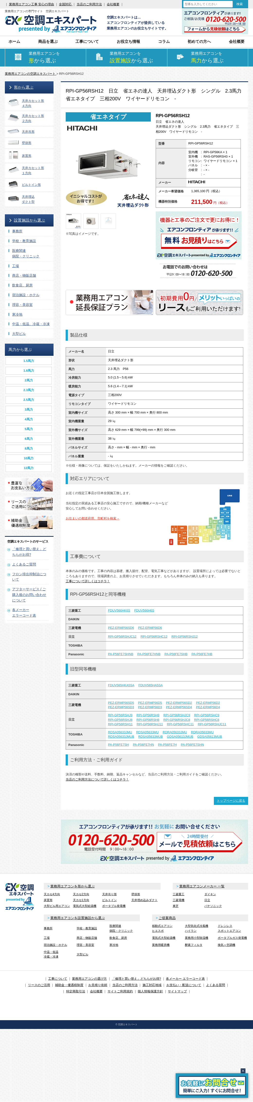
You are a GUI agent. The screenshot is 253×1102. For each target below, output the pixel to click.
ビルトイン (109, 900)
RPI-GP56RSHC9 (206, 715)
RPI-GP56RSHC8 (206, 720)
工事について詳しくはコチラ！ (88, 581)
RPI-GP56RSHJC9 (176, 715)
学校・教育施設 (24, 241)
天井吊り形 (109, 894)
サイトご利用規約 (120, 991)
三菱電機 (178, 900)
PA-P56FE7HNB (148, 654)
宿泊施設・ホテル (25, 295)
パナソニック (213, 906)
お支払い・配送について (183, 985)
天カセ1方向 (81, 900)
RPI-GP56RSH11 (120, 724)
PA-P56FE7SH (118, 744)
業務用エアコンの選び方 (89, 978)
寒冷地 (17, 314)
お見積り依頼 (97, 985)
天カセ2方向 (81, 894)
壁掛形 (135, 894)
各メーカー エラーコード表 (185, 978)
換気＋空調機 (226, 945)
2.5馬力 (28, 400)
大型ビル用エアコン (57, 906)
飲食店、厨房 (22, 285)
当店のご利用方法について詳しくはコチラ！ (97, 779)
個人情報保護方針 (150, 991)
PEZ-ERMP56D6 (150, 628)
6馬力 (29, 439)
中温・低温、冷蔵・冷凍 (31, 324)
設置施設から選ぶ (29, 220)
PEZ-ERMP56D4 (208, 707)
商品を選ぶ (48, 41)
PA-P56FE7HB (201, 654)
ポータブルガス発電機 (232, 938)
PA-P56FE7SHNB (120, 654)
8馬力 (29, 448)
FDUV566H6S (144, 610)
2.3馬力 (28, 390)
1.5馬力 (28, 361)
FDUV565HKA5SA (121, 685)
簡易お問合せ (212, 1085)
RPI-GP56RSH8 (147, 720)
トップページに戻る (231, 800)
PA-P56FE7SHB (175, 654)
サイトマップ (177, 991)
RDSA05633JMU (120, 732)
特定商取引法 (75, 991)
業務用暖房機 (161, 945)
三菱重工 (178, 894)
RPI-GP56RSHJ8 (120, 720)
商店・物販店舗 (24, 275)
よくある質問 (215, 985)
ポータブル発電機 (114, 906)
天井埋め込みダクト (144, 900)
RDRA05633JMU (175, 732)
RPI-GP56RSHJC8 (176, 720)
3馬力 (29, 409)
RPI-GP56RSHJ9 (120, 715)
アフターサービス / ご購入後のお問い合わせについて (29, 594)
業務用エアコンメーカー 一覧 (202, 886)
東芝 (176, 906)
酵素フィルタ (193, 945)
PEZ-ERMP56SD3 (121, 707)
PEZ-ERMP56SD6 (121, 628)
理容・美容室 (22, 305)
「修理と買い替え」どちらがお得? (136, 978)
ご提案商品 (167, 918)
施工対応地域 (152, 985)
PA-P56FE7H (167, 744)
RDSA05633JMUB (121, 736)
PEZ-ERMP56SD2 (179, 703)
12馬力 (29, 468)
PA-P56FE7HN (143, 744)
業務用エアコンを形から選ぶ (72, 886)
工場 (15, 266)
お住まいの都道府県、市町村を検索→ (92, 518)
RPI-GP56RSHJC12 (122, 636)
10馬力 (29, 458)
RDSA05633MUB (150, 736)
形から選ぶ (23, 87)
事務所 (17, 231)
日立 (207, 900)
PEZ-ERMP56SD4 (179, 707)
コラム (164, 41)
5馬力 (29, 429)
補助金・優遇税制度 (69, 985)
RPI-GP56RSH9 (147, 715)
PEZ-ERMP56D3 (150, 707)
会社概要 (113, 4)
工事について (87, 41)
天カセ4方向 (52, 894)
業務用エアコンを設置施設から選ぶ (77, 918)
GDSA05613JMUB (180, 736)
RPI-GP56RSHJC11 (212, 724)
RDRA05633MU (202, 732)
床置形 (48, 900)
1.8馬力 (28, 370)
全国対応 (65, 4)
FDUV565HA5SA (150, 685)
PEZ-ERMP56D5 (150, 703)
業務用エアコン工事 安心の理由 (31, 4)
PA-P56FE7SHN (192, 744)
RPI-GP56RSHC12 (154, 636)
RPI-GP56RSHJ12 (185, 636)
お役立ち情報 (128, 41)
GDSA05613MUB (209, 736)
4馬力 (29, 419)
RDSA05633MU (147, 732)
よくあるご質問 (24, 564)
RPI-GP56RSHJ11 (150, 724)
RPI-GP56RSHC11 (180, 724)
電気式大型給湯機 (84, 906)
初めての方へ (199, 41)
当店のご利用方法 (89, 4)
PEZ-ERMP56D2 (208, 703)
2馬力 (29, 380)
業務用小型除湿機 (196, 938)
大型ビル (19, 334)
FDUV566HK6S (119, 610)
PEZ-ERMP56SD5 (121, 703)
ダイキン (210, 894)
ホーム (14, 41)
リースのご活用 (39, 985)
